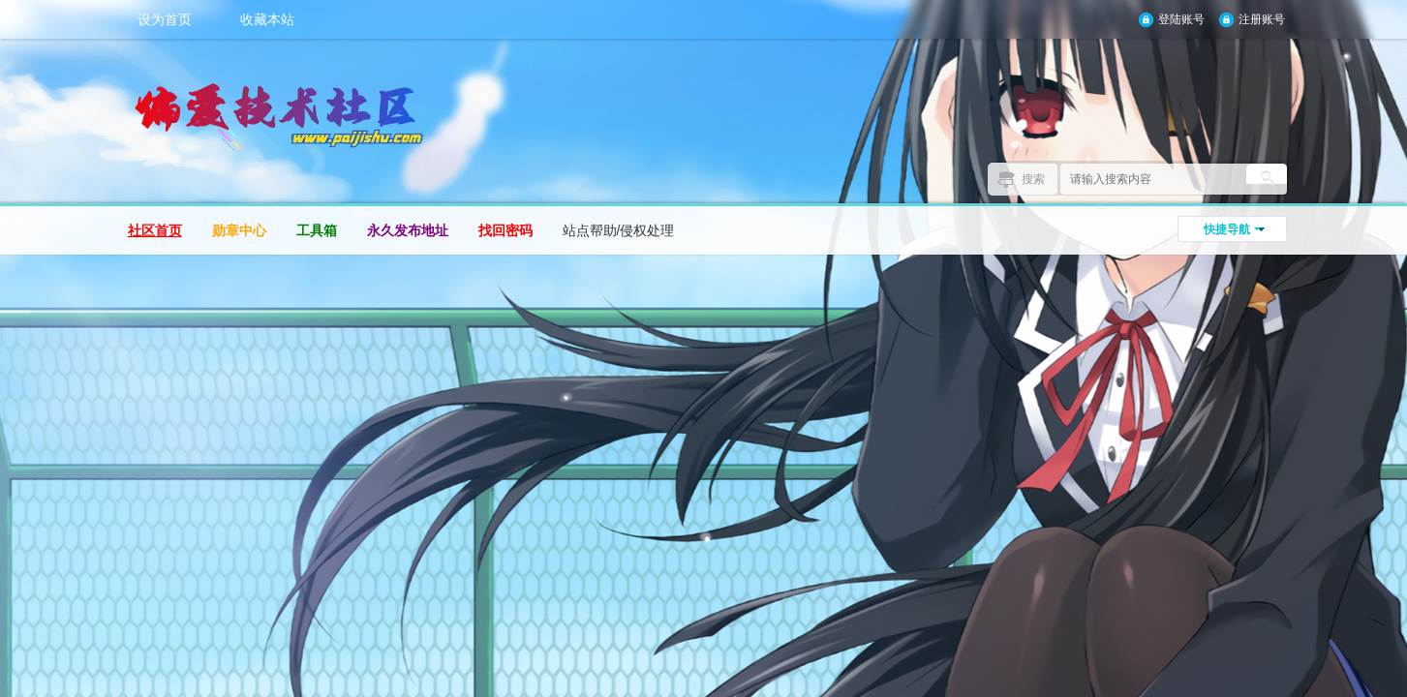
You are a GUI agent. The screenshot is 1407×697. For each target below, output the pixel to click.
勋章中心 (239, 230)
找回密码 (505, 230)
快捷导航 (1227, 229)
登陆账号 (1181, 19)
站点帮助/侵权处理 (619, 230)
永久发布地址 (407, 230)
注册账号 (1262, 19)
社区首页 (155, 230)
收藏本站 (267, 19)
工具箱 (316, 230)
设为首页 (165, 19)
